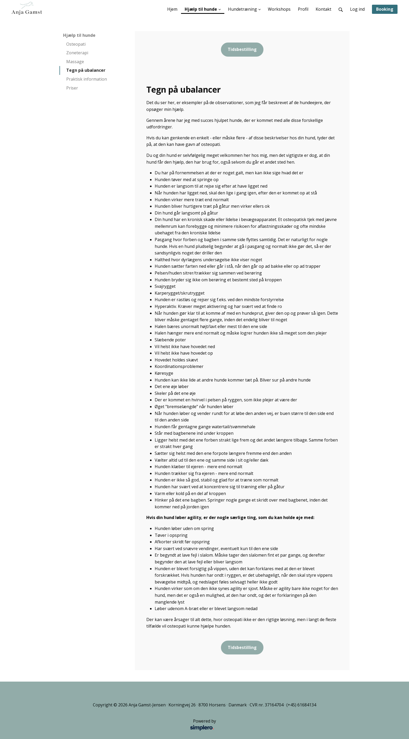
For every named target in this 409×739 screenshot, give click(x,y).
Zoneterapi (77, 53)
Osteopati (76, 44)
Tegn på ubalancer (85, 70)
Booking (384, 9)
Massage (75, 61)
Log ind (357, 9)
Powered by (139, 725)
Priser (72, 88)
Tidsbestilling (242, 49)
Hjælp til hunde (79, 35)
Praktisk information (86, 79)
